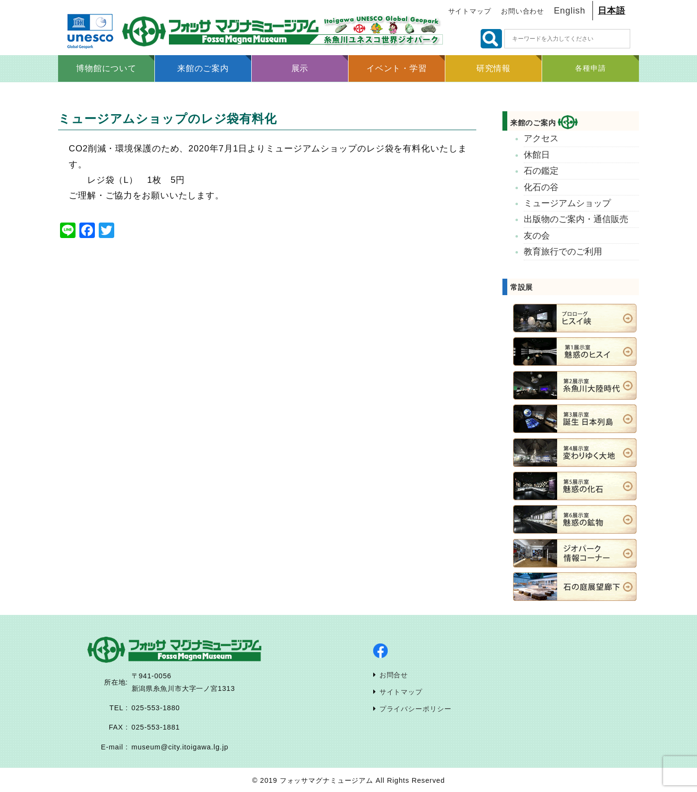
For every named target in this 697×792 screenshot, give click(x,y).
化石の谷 (541, 187)
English (569, 10)
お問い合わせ (522, 11)
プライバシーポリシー (415, 709)
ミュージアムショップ (567, 203)
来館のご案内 (544, 123)
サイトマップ (469, 11)
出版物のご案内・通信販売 (576, 219)
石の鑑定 (541, 171)
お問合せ (394, 675)
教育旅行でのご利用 (563, 251)
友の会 (537, 235)
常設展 (521, 287)
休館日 (537, 155)
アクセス (541, 138)
